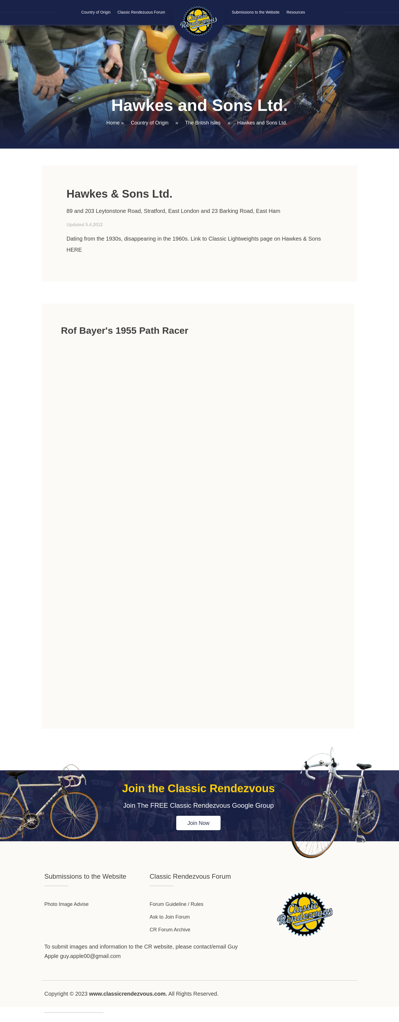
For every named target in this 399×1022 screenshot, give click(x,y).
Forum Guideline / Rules (179, 907)
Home (113, 123)
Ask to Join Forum (172, 922)
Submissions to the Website (256, 12)
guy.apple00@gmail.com (90, 965)
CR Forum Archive (172, 938)
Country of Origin (96, 12)
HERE (74, 250)
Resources (296, 12)
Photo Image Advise (69, 907)
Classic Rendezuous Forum (141, 12)
